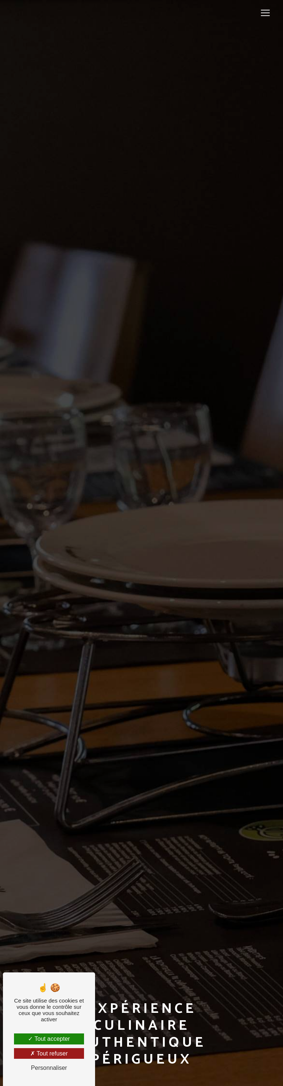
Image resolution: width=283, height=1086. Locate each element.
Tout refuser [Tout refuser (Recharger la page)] (49, 1053)
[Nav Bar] (265, 13)
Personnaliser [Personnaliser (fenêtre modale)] (49, 1068)
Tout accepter (49, 1039)
